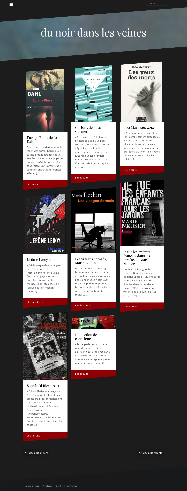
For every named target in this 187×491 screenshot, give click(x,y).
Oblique (63, 486)
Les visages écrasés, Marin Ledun (91, 261)
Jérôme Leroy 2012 (41, 259)
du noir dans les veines (93, 32)
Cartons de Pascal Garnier (89, 129)
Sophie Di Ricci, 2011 (43, 385)
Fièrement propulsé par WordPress (37, 486)
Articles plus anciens (36, 452)
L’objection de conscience (86, 336)
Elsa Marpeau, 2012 (138, 127)
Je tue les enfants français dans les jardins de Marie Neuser (136, 257)
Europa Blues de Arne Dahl (44, 139)
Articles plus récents (150, 452)
